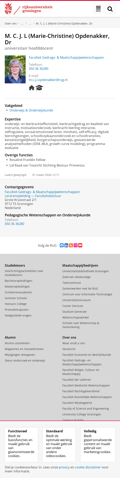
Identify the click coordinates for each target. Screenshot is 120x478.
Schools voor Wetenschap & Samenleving (80, 325)
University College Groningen (81, 414)
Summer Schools (16, 298)
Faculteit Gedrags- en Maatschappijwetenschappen (82, 362)
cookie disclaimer (88, 467)
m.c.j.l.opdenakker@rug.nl (48, 80)
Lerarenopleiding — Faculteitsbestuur (33, 196)
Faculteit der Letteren (76, 379)
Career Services (72, 306)
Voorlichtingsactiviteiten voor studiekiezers (24, 273)
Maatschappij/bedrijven (80, 265)
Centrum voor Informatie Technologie (87, 294)
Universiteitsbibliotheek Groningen (85, 271)
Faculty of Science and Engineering (85, 408)
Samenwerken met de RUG (80, 288)
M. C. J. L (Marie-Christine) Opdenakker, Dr (64, 23)
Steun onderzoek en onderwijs (25, 360)
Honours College (16, 304)
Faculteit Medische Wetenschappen (86, 385)
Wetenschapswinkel (75, 317)
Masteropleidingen (17, 286)
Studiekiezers (15, 265)
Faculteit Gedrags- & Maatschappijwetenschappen (66, 57)
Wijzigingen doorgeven (20, 355)
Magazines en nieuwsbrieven (24, 349)
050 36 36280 (38, 68)
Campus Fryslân (73, 420)
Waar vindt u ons (30, 24)
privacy (64, 467)
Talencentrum (71, 283)
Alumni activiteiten (17, 343)
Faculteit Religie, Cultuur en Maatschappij (80, 372)
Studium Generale (74, 311)
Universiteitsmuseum (76, 300)
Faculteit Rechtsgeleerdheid (81, 391)
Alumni (10, 337)
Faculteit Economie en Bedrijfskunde (86, 355)
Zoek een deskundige (76, 277)
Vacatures (68, 349)
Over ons (11, 23)
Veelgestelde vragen (18, 315)
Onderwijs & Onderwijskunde (31, 110)
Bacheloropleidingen (18, 281)
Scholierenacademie (18, 292)
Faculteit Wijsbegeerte (77, 403)
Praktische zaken (22, 24)
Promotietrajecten (17, 309)
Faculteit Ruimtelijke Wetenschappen (87, 397)
